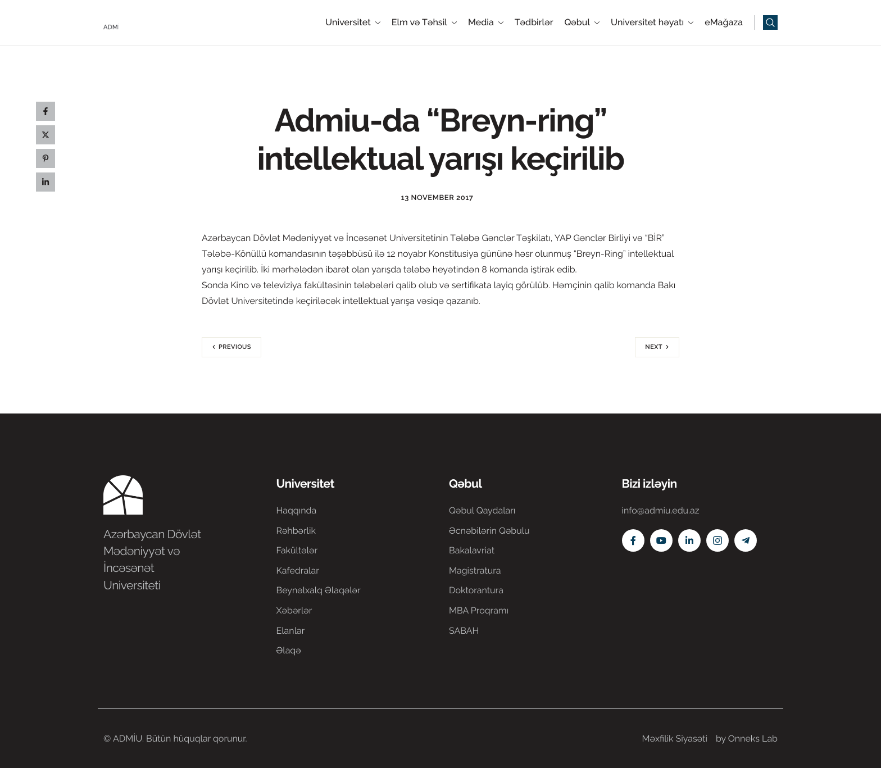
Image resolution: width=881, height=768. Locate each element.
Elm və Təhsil (424, 22)
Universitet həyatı (652, 22)
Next (653, 347)
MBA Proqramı (478, 610)
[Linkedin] (689, 540)
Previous (235, 347)
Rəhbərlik (296, 530)
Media (485, 22)
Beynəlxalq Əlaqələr (318, 590)
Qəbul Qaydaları (482, 510)
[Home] (137, 21)
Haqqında (296, 510)
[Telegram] (745, 540)
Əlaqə (288, 650)
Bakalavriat (471, 550)
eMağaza (724, 22)
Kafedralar (297, 570)
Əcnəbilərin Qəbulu (489, 530)
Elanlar (290, 630)
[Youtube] (661, 540)
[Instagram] (717, 540)
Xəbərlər (294, 610)
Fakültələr (297, 550)
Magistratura (475, 570)
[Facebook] (633, 540)
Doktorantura (476, 590)
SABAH (464, 630)
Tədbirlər (534, 22)
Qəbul (582, 22)
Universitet (352, 22)
